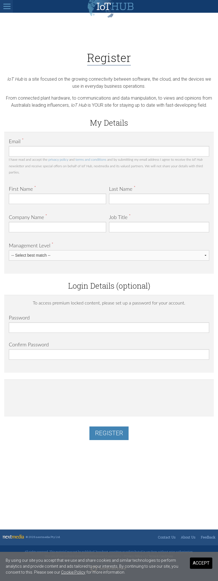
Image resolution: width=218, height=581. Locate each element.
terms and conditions (91, 159)
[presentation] (52, 395)
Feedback (208, 537)
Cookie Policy (73, 572)
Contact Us (167, 537)
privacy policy (58, 159)
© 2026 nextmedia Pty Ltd (43, 537)
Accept (201, 563)
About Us (188, 537)
